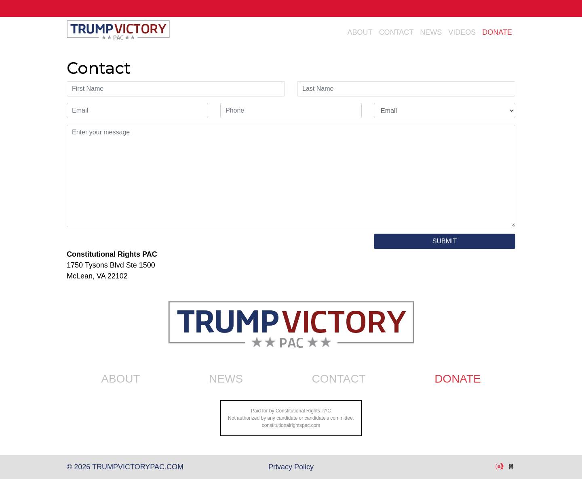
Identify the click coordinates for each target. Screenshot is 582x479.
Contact (396, 32)
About (360, 32)
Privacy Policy (291, 467)
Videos (462, 32)
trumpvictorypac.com (118, 32)
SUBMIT (444, 241)
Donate (497, 32)
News (431, 32)
